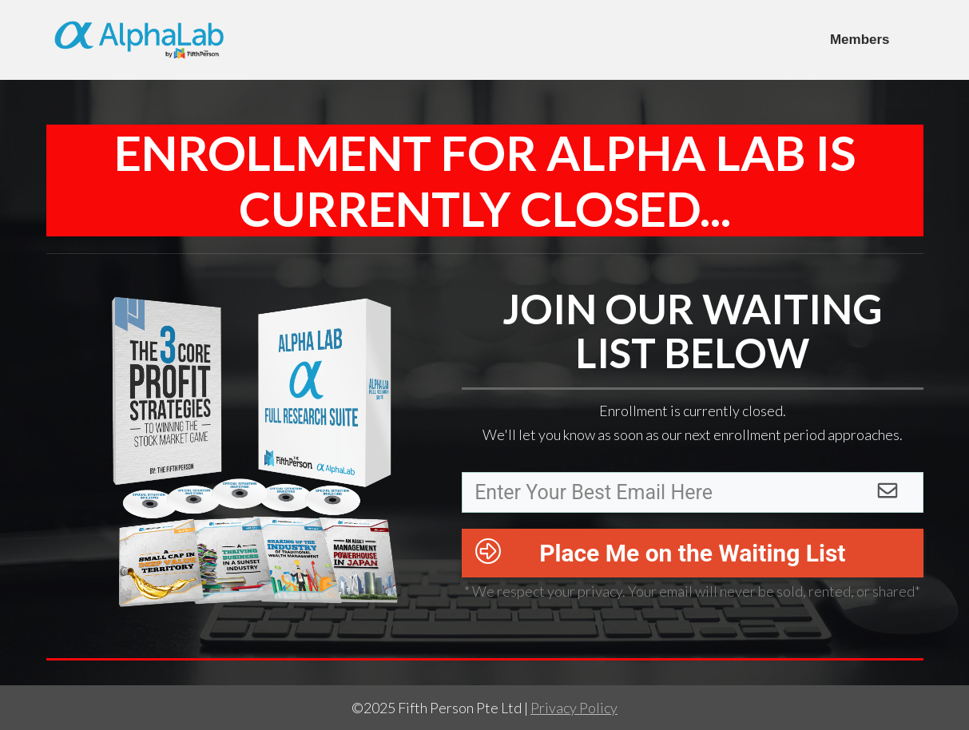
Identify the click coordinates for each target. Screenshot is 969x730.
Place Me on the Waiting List (692, 553)
